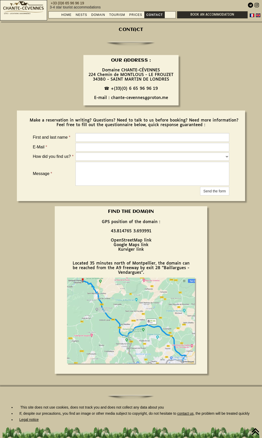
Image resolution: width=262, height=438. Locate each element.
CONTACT (154, 15)
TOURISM (117, 15)
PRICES (135, 15)
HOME (66, 15)
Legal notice (29, 420)
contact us (185, 413)
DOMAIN (98, 15)
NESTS (81, 15)
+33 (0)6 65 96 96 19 (67, 3)
